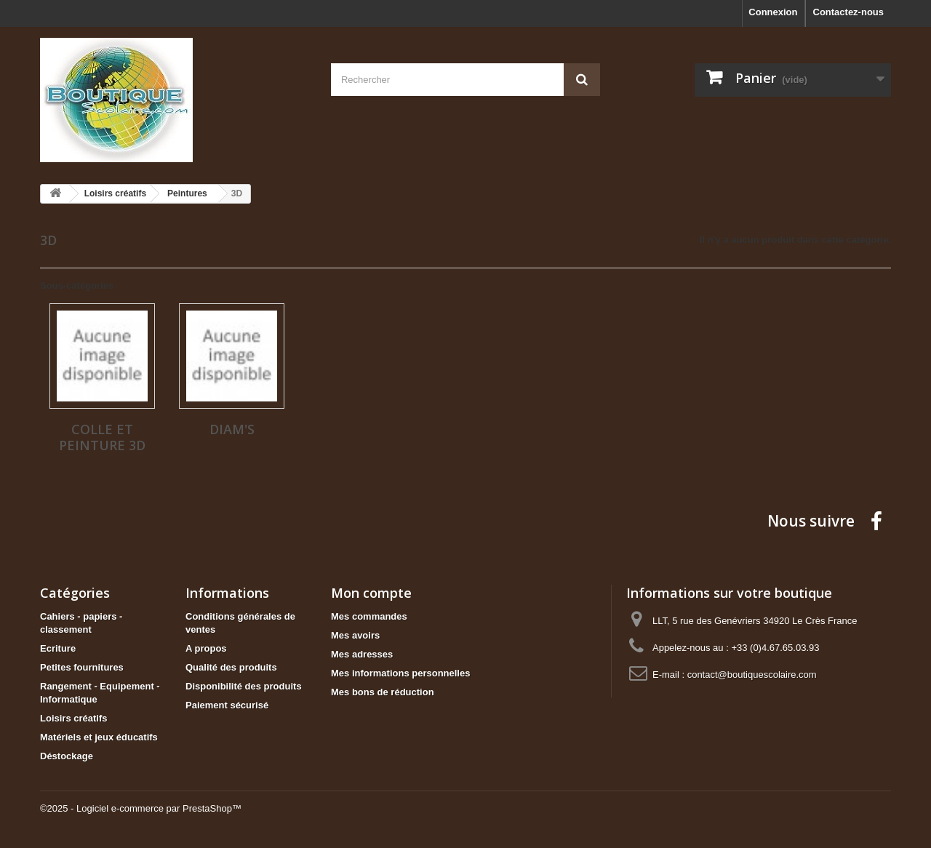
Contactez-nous (848, 12)
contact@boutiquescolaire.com (752, 674)
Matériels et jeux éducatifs (99, 737)
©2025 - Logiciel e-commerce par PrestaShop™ (140, 808)
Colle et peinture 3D (102, 437)
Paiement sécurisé (226, 705)
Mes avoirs (355, 635)
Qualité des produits (231, 667)
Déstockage (66, 756)
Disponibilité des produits (243, 686)
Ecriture (58, 648)
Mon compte (371, 592)
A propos (206, 648)
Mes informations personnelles (400, 673)
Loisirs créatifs (74, 718)
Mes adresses (362, 654)
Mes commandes (369, 616)
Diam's (232, 429)
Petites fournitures (82, 667)
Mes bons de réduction (382, 692)
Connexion (772, 12)
